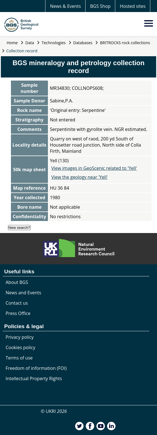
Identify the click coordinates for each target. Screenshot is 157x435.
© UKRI (54, 411)
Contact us (17, 303)
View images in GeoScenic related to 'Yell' (94, 168)
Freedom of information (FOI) (36, 368)
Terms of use (19, 358)
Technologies (54, 42)
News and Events (23, 293)
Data (30, 42)
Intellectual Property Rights (34, 378)
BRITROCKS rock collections (125, 42)
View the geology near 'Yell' (79, 177)
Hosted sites (133, 6)
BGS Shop (100, 6)
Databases (82, 42)
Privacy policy (20, 337)
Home (12, 42)
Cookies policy (20, 347)
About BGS (17, 282)
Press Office (18, 313)
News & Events (65, 6)
